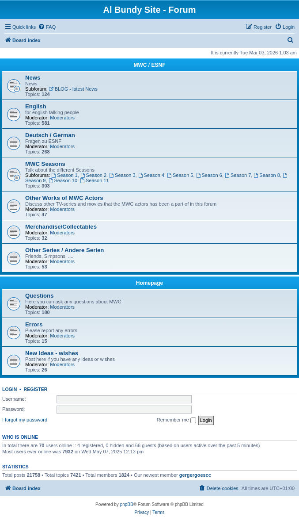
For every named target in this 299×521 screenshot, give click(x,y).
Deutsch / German (50, 135)
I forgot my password (24, 419)
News (32, 77)
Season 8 (267, 175)
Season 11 (94, 180)
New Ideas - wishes (51, 353)
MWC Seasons (45, 164)
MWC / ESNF (150, 65)
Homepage (149, 283)
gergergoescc (195, 475)
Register (36, 389)
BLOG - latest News (73, 89)
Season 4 (151, 175)
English (35, 106)
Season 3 (122, 175)
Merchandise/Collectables (61, 226)
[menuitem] (47, 27)
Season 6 (209, 175)
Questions (39, 295)
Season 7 (238, 175)
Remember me (176, 420)
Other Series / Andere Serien (64, 250)
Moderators (62, 117)
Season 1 (64, 175)
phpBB (126, 504)
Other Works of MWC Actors (64, 198)
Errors (34, 324)
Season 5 (180, 175)
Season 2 (93, 175)
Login (9, 389)
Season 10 (63, 180)
